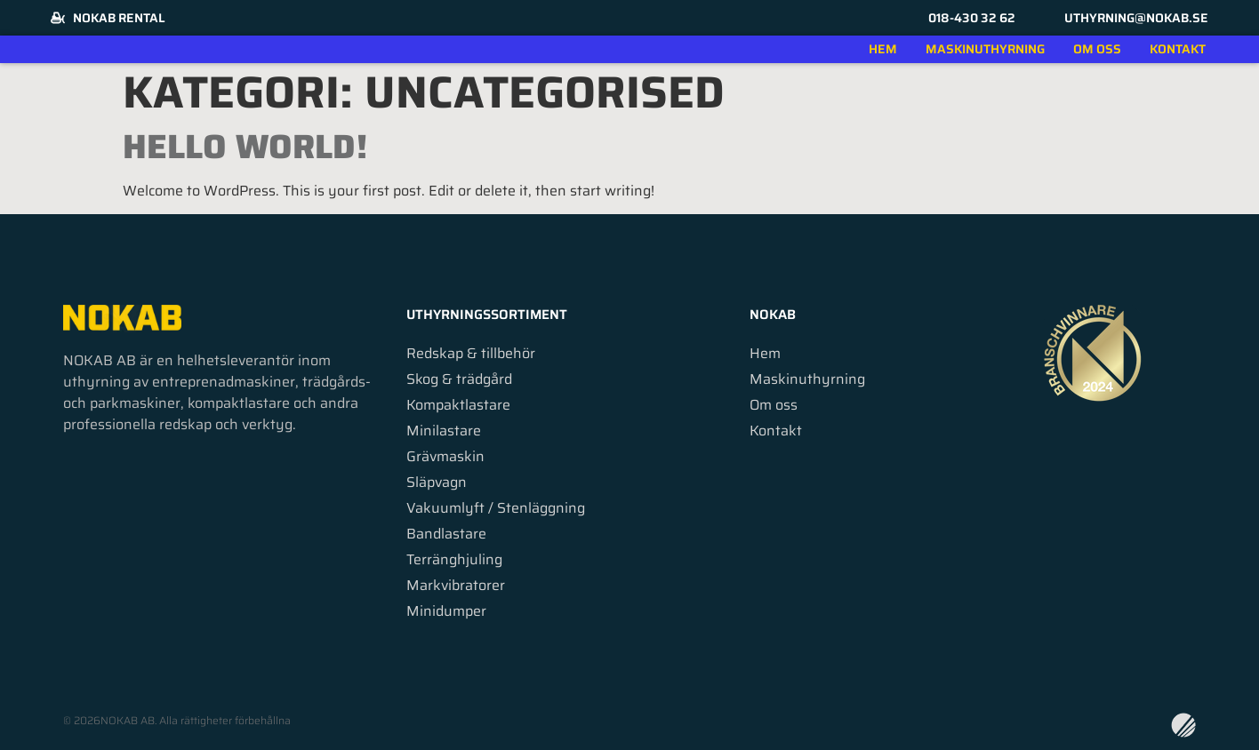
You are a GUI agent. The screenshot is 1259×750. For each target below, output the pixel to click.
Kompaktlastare (458, 405)
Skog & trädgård (459, 379)
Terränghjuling (454, 559)
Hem (883, 49)
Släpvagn (436, 482)
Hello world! (245, 146)
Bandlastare (446, 534)
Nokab (773, 314)
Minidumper (446, 611)
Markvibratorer (455, 585)
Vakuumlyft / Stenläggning (495, 508)
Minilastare (443, 431)
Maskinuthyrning (985, 49)
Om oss (1097, 49)
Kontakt (1178, 49)
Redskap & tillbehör (470, 353)
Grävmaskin (445, 456)
